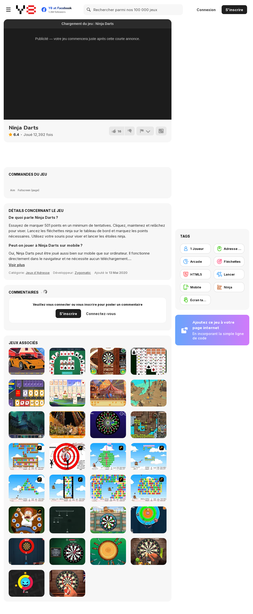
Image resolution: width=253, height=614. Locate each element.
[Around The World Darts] (108, 519)
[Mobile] (195, 287)
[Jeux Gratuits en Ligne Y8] (26, 9)
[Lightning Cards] (26, 393)
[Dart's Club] (67, 583)
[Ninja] (229, 287)
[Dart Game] (67, 456)
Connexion (206, 10)
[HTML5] (195, 274)
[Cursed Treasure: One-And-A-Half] (149, 424)
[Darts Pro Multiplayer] (26, 551)
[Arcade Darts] (149, 519)
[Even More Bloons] (149, 456)
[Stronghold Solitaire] (67, 393)
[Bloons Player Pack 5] (108, 456)
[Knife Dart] (108, 551)
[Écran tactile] (195, 300)
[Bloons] (149, 488)
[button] (17, 265)
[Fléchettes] (229, 261)
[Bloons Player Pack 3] (26, 488)
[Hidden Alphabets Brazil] (67, 424)
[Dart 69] (67, 519)
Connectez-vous (101, 314)
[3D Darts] (108, 361)
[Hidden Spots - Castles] (26, 424)
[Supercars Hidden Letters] (26, 361)
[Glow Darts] (108, 424)
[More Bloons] (26, 456)
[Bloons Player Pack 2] (67, 488)
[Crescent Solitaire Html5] (67, 361)
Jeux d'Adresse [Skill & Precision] (38, 273)
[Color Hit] (26, 583)
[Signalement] (145, 131)
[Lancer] (229, 274)
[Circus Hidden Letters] (108, 393)
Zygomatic (83, 273)
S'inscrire (234, 10)
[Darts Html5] (67, 551)
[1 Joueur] (195, 249)
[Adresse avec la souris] (229, 249)
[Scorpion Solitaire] (149, 361)
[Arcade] (195, 261)
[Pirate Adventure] (149, 393)
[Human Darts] (26, 519)
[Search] (89, 9)
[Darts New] (149, 551)
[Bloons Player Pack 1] (108, 488)
